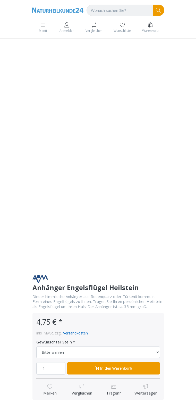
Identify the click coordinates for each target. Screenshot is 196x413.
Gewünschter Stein (54, 342)
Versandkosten (75, 333)
